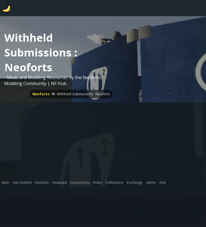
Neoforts (40, 93)
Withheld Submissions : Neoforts (83, 93)
